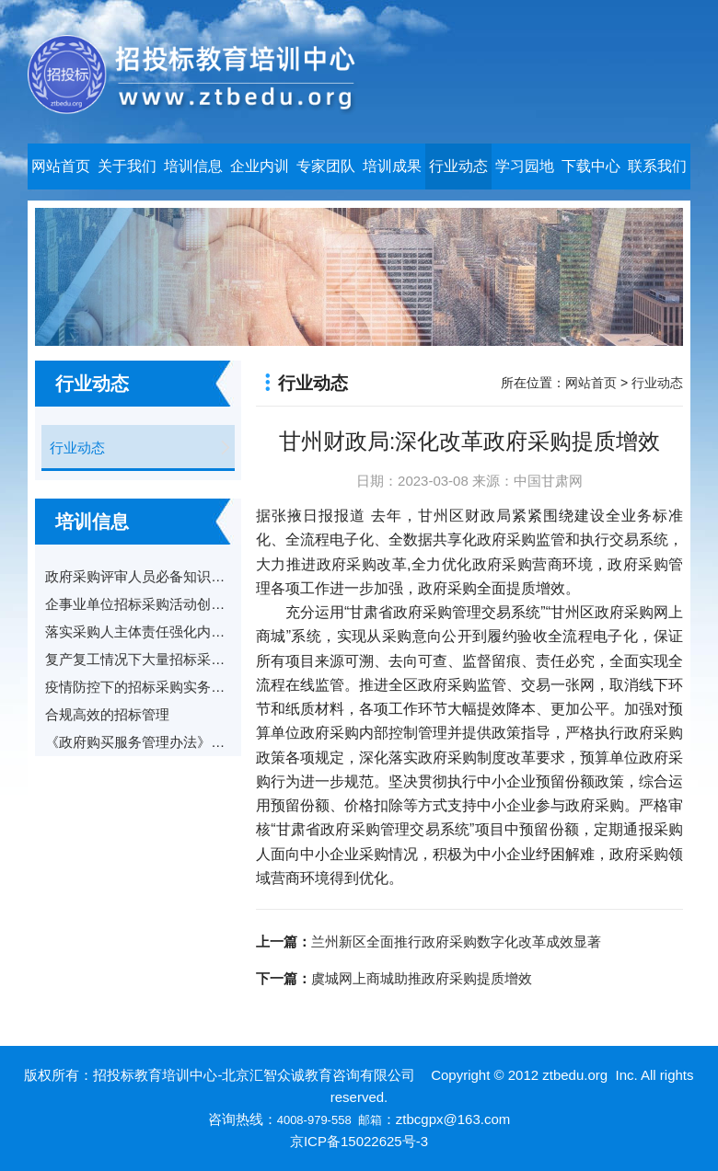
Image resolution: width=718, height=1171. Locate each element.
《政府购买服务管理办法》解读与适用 (162, 742)
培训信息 (193, 166)
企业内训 (259, 166)
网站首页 (60, 166)
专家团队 (325, 166)
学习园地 (524, 166)
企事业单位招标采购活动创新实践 (148, 604)
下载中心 (591, 166)
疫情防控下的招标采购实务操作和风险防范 (176, 687)
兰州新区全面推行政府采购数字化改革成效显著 (456, 941)
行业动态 (458, 166)
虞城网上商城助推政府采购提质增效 (421, 978)
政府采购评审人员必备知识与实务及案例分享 (183, 576)
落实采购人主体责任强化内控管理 (148, 631)
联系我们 (657, 166)
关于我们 (127, 166)
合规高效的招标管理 (107, 714)
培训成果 (392, 166)
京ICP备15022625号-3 (359, 1141)
